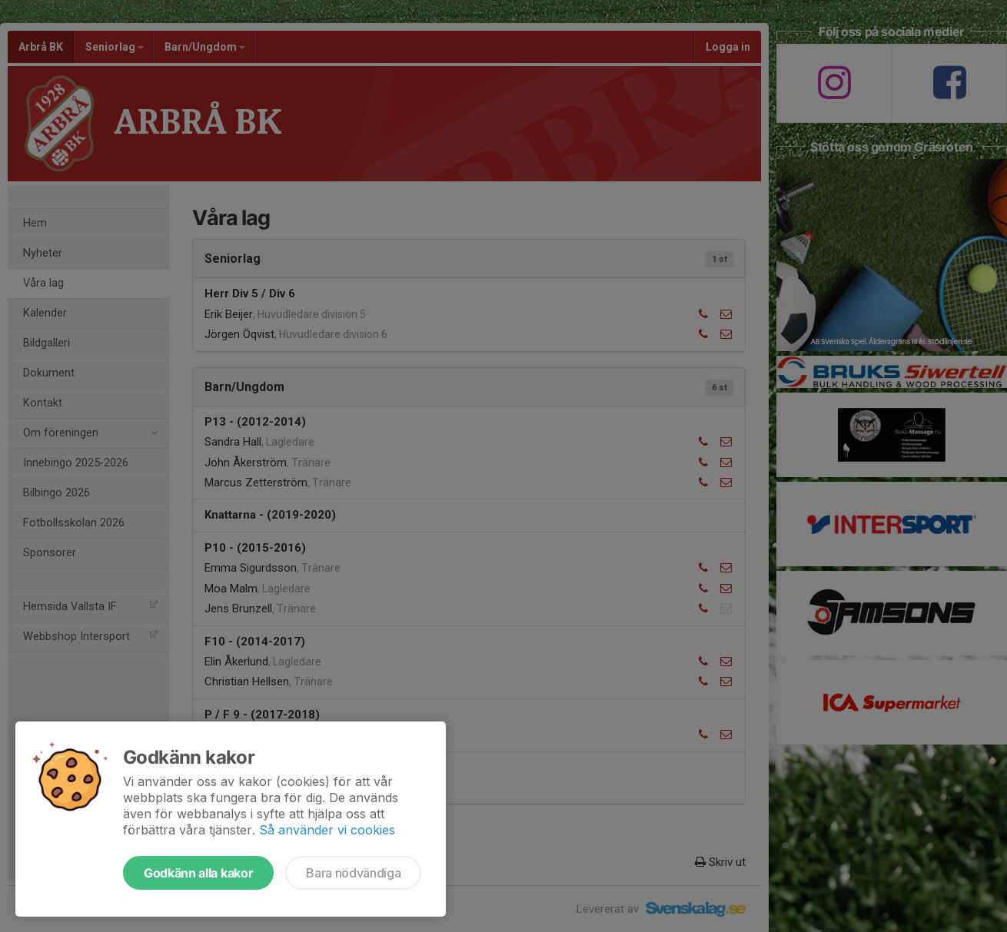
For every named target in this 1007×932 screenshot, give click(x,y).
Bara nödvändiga (353, 873)
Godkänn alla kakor (198, 873)
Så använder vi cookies (327, 829)
